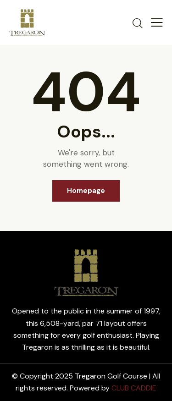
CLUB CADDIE (133, 388)
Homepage (86, 190)
